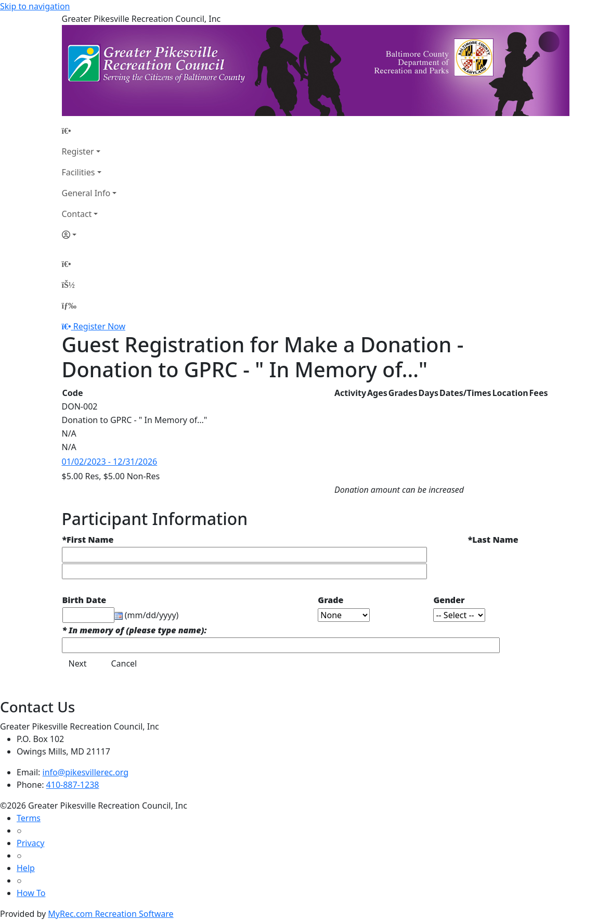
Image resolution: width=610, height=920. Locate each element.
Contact (77, 214)
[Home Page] (89, 130)
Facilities (78, 172)
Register (78, 151)
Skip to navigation (35, 6)
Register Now (99, 326)
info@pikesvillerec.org (86, 772)
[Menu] (69, 305)
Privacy (30, 843)
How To (31, 893)
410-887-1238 (72, 784)
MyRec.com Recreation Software (110, 913)
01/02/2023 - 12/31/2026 (110, 461)
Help (26, 868)
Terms (29, 818)
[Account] (89, 234)
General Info (86, 193)
